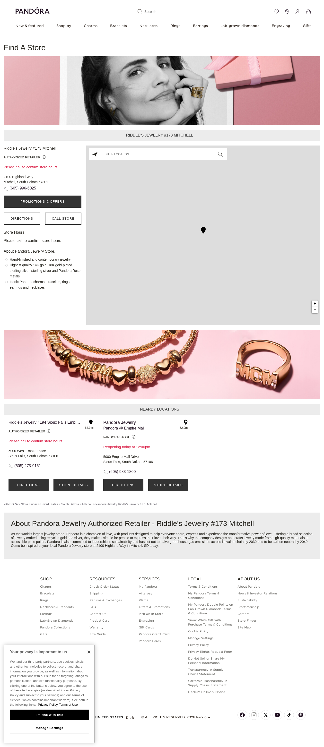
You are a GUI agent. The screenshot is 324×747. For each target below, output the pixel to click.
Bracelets (118, 26)
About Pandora (248, 586)
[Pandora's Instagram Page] (254, 715)
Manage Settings (200, 638)
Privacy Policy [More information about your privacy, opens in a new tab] (48, 704)
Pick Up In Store (151, 614)
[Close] (89, 652)
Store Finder (29, 504)
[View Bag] (308, 11)
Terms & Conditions (203, 586)
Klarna (143, 600)
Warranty (96, 627)
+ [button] (315, 304)
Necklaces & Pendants (57, 607)
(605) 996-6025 (22, 188)
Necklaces (149, 26)
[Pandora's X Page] (266, 715)
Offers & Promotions (154, 607)
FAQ (92, 607)
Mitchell (87, 504)
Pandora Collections (55, 627)
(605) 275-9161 (27, 466)
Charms (90, 26)
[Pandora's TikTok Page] (289, 715)
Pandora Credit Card (154, 634)
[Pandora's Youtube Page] (277, 715)
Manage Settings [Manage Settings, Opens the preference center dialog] (49, 728)
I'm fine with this (49, 715)
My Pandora (148, 586)
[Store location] (287, 11)
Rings (175, 26)
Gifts (307, 26)
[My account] (297, 11)
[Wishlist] (276, 11)
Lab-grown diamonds (239, 26)
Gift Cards (146, 627)
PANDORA (11, 504)
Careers (243, 614)
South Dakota (70, 504)
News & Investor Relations (257, 593)
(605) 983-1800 (122, 472)
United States (49, 504)
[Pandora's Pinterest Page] (301, 715)
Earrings (200, 26)
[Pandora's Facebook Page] (242, 715)
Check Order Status (104, 586)
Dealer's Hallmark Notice (206, 692)
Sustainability (247, 600)
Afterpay (145, 593)
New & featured (30, 26)
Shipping (96, 593)
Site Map (244, 627)
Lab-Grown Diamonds (56, 620)
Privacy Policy (198, 645)
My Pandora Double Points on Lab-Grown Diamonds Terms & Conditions (210, 609)
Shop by (63, 26)
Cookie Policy (198, 631)
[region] (49, 694)
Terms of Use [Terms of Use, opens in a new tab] (68, 704)
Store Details (73, 485)
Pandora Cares (150, 641)
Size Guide (97, 634)
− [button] (315, 310)
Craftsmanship (248, 607)
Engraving (281, 26)
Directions (21, 218)
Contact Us (97, 614)
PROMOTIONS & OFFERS (42, 201)
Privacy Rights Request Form (210, 651)
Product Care (99, 620)
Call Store (63, 218)
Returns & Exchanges (105, 600)
